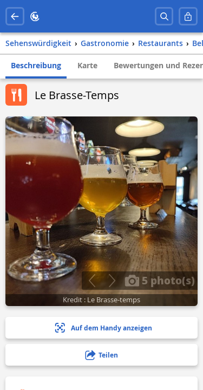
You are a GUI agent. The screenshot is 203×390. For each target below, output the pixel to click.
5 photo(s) (160, 280)
